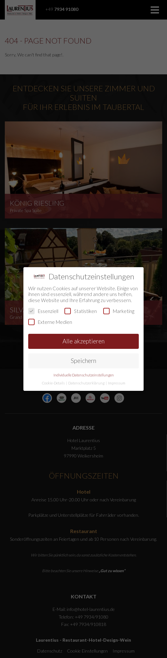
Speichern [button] (83, 360)
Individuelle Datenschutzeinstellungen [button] (84, 375)
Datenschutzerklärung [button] (86, 383)
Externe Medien (50, 322)
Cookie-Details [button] (53, 383)
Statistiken (80, 311)
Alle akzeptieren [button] (83, 341)
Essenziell (43, 311)
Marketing (118, 311)
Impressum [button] (116, 383)
